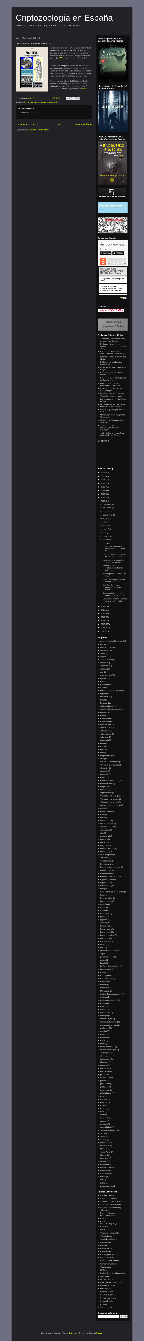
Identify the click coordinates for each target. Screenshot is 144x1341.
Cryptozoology (106, 1248)
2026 (103, 473)
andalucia (104, 650)
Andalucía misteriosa (108, 1198)
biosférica (104, 697)
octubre (106, 511)
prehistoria (104, 1071)
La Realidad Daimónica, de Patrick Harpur (111, 389)
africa (102, 644)
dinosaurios (105, 830)
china (102, 752)
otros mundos (105, 1056)
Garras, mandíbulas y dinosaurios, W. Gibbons (110, 384)
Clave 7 (103, 1230)
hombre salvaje (30, 102)
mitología (104, 1016)
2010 (103, 631)
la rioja (103, 963)
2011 (103, 628)
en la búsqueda (106, 855)
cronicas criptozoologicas (110, 805)
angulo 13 (104, 657)
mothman (104, 1028)
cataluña (103, 731)
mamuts (103, 985)
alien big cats (105, 647)
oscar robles (105, 1053)
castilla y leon (105, 725)
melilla (102, 1006)
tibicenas (103, 1149)
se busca (104, 1124)
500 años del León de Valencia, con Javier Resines (112, 587)
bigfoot (103, 694)
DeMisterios (105, 821)
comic (102, 777)
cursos (103, 818)
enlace (83, 89)
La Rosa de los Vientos (109, 966)
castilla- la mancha (107, 728)
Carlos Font (105, 722)
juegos (103, 960)
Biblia (102, 687)
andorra (103, 653)
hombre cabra (106, 929)
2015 (103, 613)
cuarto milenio (106, 811)
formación (104, 907)
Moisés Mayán (106, 1019)
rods (102, 1105)
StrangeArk (104, 1304)
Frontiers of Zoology (108, 1264)
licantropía (104, 975)
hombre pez (105, 932)
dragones (104, 845)
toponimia (104, 1158)
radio (102, 1096)
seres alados (105, 1127)
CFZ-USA (104, 1227)
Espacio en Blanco (107, 864)
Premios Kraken (106, 1078)
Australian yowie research (110, 1205)
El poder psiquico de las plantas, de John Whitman (113, 379)
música (103, 1034)
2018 (103, 501)
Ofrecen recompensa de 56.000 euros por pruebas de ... (114, 548)
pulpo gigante (105, 1093)
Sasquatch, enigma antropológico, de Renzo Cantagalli (110, 427)
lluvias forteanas (106, 979)
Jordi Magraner (106, 1276)
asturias (103, 669)
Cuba (102, 814)
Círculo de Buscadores (109, 765)
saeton (103, 1115)
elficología (104, 852)
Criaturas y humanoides (110, 1233)
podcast (103, 1065)
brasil (102, 700)
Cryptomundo (105, 1242)
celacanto (104, 737)
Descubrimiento (106, 824)
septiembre (108, 515)
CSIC (102, 808)
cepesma (104, 740)
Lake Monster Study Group (111, 1282)
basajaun (104, 684)
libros (102, 972)
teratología (104, 1146)
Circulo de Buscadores (109, 762)
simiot (102, 1136)
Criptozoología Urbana (109, 802)
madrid (103, 982)
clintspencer (73, 1333)
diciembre (107, 504)
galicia (102, 917)
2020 (103, 494)
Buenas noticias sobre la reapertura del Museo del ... (115, 594)
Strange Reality (106, 1301)
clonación (104, 768)
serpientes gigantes (108, 1130)
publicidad (104, 1087)
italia (102, 948)
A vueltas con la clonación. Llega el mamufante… (113, 561)
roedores (103, 1109)
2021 (103, 490)
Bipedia (103, 1218)
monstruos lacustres (108, 1022)
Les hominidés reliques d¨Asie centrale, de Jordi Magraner (112, 405)
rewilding (103, 1102)
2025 (103, 476)
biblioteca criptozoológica (110, 691)
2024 (103, 480)
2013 (103, 620)
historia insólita (106, 926)
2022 (103, 487)
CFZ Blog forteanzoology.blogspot (110, 1222)
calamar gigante (106, 706)
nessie (103, 1044)
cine (102, 759)
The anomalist (106, 1307)
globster (103, 923)
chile (102, 749)
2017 (103, 606)
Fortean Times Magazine (110, 1261)
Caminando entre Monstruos (111, 709)
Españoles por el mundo (110, 867)
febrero (106, 540)
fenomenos (104, 895)
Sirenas (103, 1140)
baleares (103, 678)
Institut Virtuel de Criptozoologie (113, 1273)
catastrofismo (105, 734)
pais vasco (104, 1059)
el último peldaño (107, 848)
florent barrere (106, 901)
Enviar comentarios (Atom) (38, 130)
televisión (104, 1143)
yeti (101, 1180)
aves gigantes (106, 675)
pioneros (103, 1062)
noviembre (107, 508)
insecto (103, 944)
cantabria (104, 718)
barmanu (103, 681)
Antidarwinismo (106, 660)
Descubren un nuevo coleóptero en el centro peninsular (113, 568)
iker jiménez (105, 941)
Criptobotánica (106, 1236)
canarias (103, 712)
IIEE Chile (104, 1270)
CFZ (102, 746)
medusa (103, 997)
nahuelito (104, 1037)
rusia (102, 1112)
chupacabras (105, 756)
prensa (103, 1081)
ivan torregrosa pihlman (109, 951)
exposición (104, 883)
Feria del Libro (106, 898)
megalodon (104, 1003)
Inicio (57, 124)
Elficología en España (109, 1254)
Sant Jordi (104, 1118)
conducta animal (107, 783)
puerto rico (104, 1090)
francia (103, 910)
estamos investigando (109, 876)
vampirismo (105, 1170)
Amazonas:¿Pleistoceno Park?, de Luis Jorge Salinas (113, 340)
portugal (103, 1068)
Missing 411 (105, 1013)
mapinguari (104, 988)
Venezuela (104, 1174)
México (103, 1009)
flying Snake (105, 904)
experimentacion (107, 879)
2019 (103, 497)
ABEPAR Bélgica (107, 1195)
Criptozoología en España (64, 17)
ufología (103, 1164)
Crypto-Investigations (108, 1239)
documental (105, 836)
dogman (103, 839)
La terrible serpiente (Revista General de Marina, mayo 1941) (113, 395)
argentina (104, 666)
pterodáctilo (105, 1084)
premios (103, 1075)
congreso (104, 787)
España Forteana (107, 1258)
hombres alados (106, 938)
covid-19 (103, 790)
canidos (103, 715)
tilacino (103, 1155)
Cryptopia (104, 1245)
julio (105, 522)
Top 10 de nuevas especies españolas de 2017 (114, 580)
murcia (103, 1031)
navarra (103, 1040)
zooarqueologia (106, 1186)
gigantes (103, 920)
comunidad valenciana (109, 780)
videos (103, 1177)
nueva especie (106, 1047)
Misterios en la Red (108, 1285)
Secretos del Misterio (108, 1298)
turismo (103, 1161)
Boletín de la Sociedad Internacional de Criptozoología (113, 352)
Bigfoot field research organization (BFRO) (108, 1214)
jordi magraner (106, 957)
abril (105, 532)
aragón (103, 663)
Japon (102, 954)
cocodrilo (104, 771)
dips (102, 833)
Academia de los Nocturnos (111, 641)
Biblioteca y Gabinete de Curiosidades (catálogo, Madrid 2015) (113, 346)
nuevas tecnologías (108, 1050)
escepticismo (105, 861)
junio (105, 525)
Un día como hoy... (107, 1167)
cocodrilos (104, 774)
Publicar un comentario (30, 113)
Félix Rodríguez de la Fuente (112, 892)
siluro (102, 1133)
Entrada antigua (83, 124)
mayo (105, 529)
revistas (103, 1099)
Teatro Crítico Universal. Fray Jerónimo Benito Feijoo (112, 434)
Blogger (99, 1333)
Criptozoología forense (109, 799)
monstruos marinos (108, 1025)
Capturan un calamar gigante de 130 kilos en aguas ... (114, 555)
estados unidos (106, 873)
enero (105, 543)
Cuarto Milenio (106, 1251)
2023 (103, 483)
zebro (102, 1183)
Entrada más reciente (28, 124)
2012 (103, 624)
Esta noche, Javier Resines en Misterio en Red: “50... (115, 600)
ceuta (102, 743)
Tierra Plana (105, 1152)
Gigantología (105, 1267)
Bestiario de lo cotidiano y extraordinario (110, 1209)
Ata (101, 672)
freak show (104, 913)
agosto (106, 518)
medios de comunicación (48, 102)
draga (102, 842)
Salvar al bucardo (107, 1295)
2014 (103, 617)
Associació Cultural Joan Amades (113, 1201)
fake (102, 889)
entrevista (104, 858)
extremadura (105, 886)
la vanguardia (105, 969)
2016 (103, 610)
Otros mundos (106, 1288)
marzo (106, 536)
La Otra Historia (106, 1279)
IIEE (60, 58)
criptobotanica (106, 793)
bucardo (103, 703)
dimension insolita (107, 827)
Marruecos (104, 991)
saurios (103, 1121)
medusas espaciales (108, 1000)
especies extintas (107, 870)
